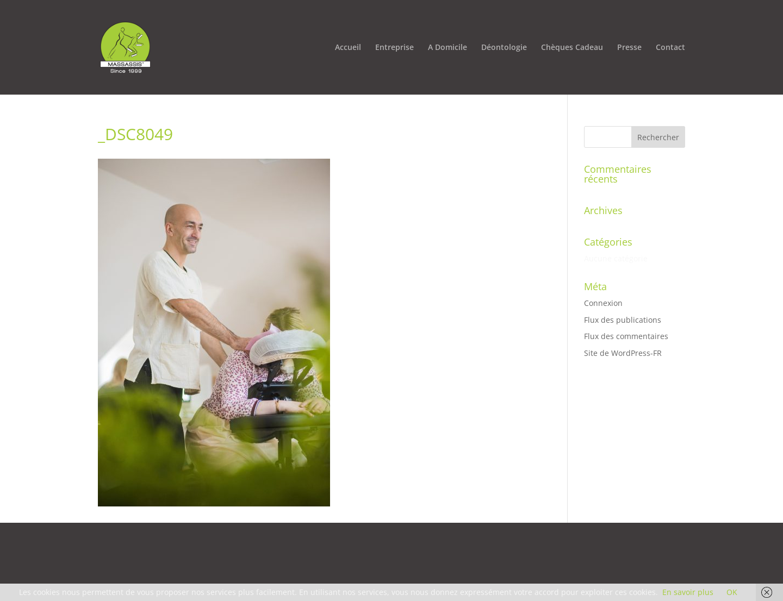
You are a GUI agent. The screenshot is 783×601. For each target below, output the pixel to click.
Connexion (603, 303)
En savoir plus (687, 592)
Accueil (348, 47)
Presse (629, 47)
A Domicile (447, 47)
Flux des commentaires (626, 336)
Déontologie (504, 47)
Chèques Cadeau (572, 47)
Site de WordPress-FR (623, 353)
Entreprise (394, 47)
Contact (670, 47)
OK (731, 592)
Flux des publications (622, 320)
